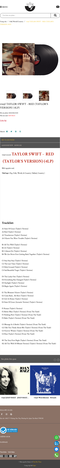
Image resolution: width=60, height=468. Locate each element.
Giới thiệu (11, 452)
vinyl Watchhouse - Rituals (45, 397)
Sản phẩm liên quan (8, 359)
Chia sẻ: (2, 132)
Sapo (34, 466)
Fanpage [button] (30, 442)
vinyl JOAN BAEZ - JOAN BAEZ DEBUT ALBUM (21, 397)
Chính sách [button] (30, 437)
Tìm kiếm (3, 452)
